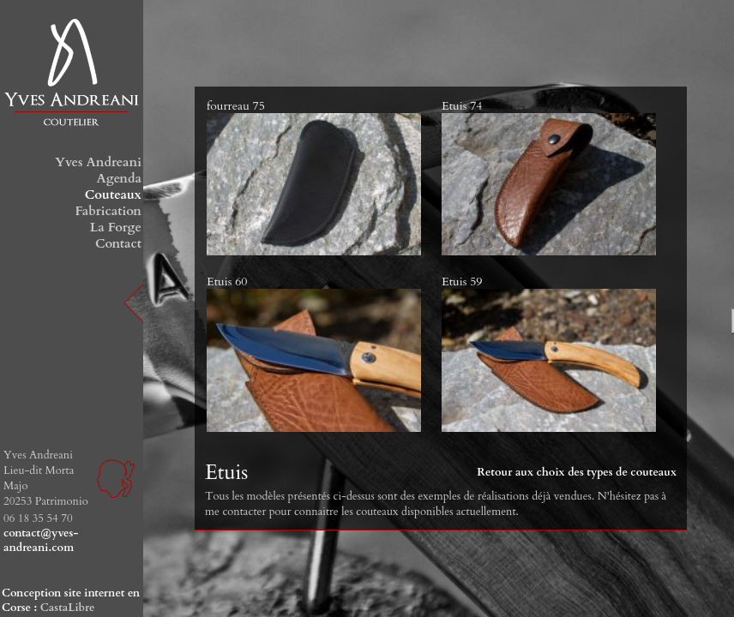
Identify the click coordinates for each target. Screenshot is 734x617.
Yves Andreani (98, 162)
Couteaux (113, 194)
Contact (118, 243)
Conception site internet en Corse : (71, 600)
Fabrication (108, 210)
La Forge (115, 227)
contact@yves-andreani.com (40, 540)
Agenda (118, 178)
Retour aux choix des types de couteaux (577, 472)
